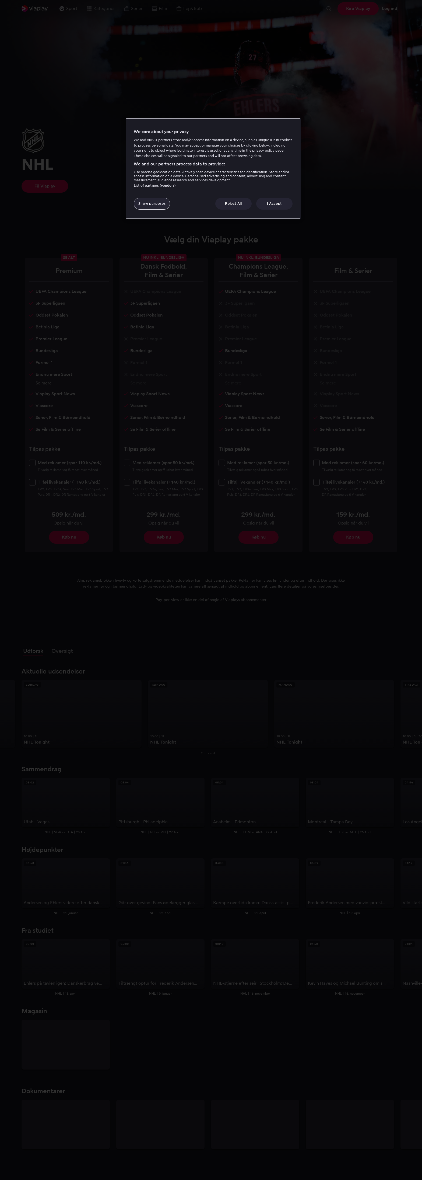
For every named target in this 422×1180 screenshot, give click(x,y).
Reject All (233, 204)
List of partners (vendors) (155, 185)
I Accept (274, 204)
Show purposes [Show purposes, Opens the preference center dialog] (152, 204)
